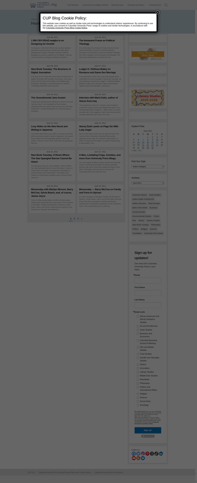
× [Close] (158, 12)
